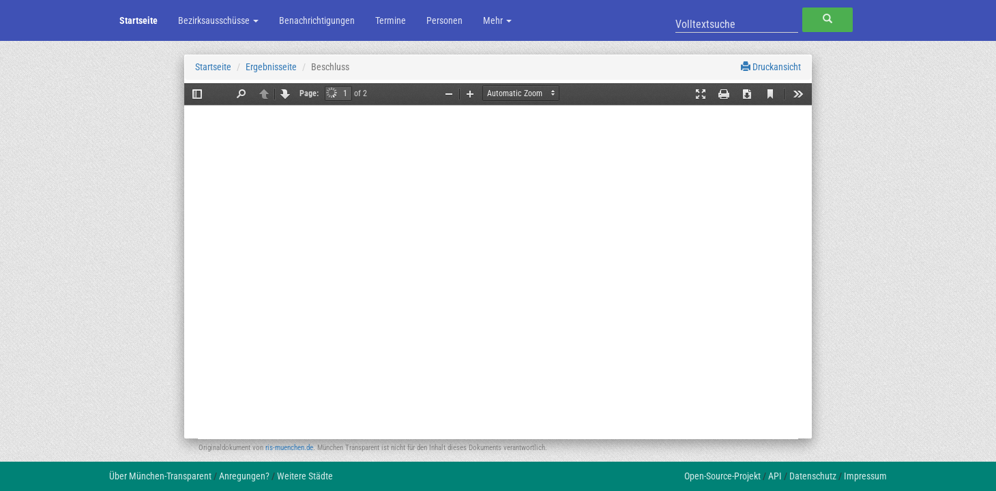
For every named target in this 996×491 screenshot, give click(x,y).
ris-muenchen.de (289, 447)
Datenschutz (812, 476)
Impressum (865, 476)
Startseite (138, 20)
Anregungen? (244, 476)
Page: (309, 93)
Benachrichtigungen (317, 20)
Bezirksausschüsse (218, 20)
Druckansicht (771, 66)
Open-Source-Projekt (722, 476)
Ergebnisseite (271, 66)
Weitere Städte (305, 476)
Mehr (497, 20)
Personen (444, 20)
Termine (390, 20)
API (775, 476)
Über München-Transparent (160, 476)
